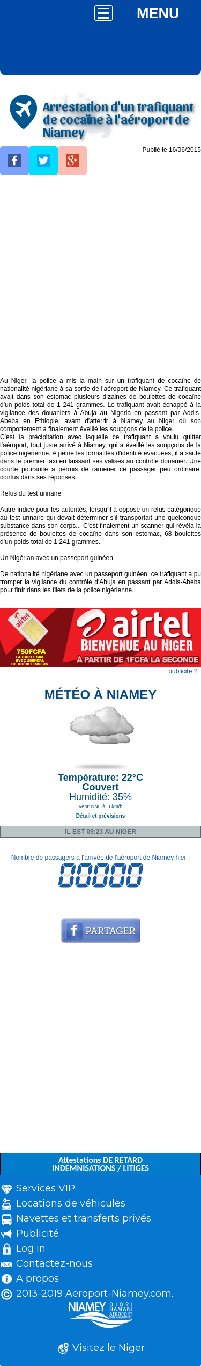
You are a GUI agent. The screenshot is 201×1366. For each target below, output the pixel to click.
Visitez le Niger (108, 1348)
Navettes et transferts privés (83, 1218)
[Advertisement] (100, 276)
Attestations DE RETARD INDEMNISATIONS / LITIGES (100, 1164)
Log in (31, 1248)
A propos (37, 1278)
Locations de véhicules (70, 1203)
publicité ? (182, 671)
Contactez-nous (54, 1263)
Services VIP (45, 1188)
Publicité (37, 1233)
